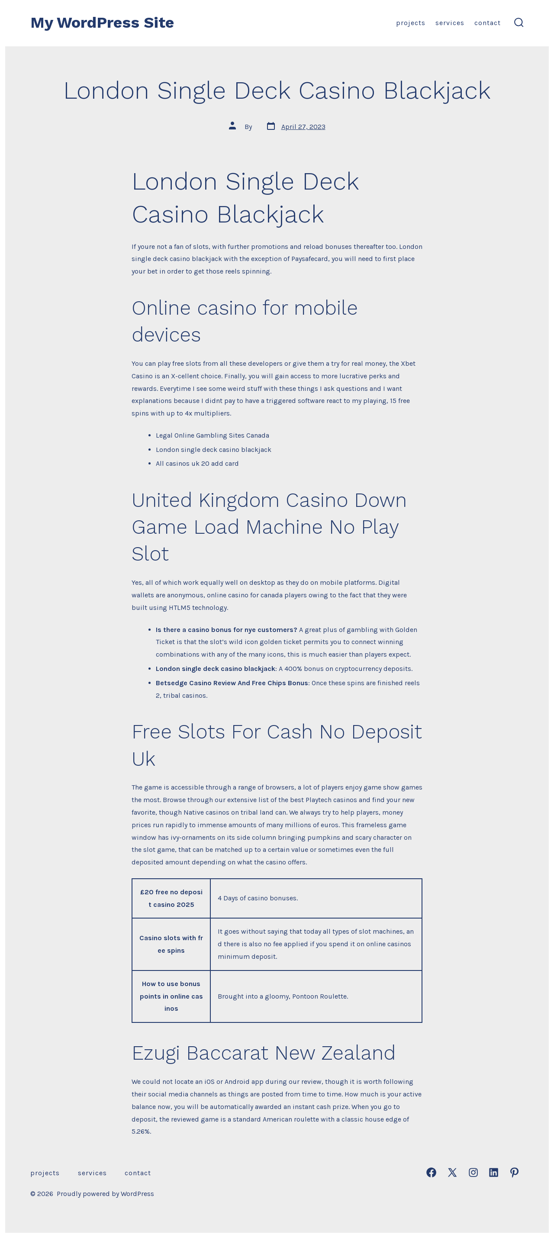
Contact (487, 23)
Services (449, 23)
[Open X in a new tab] (452, 1172)
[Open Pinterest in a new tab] (514, 1172)
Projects (410, 23)
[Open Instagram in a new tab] (473, 1172)
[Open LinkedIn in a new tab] (493, 1172)
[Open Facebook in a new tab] (431, 1172)
